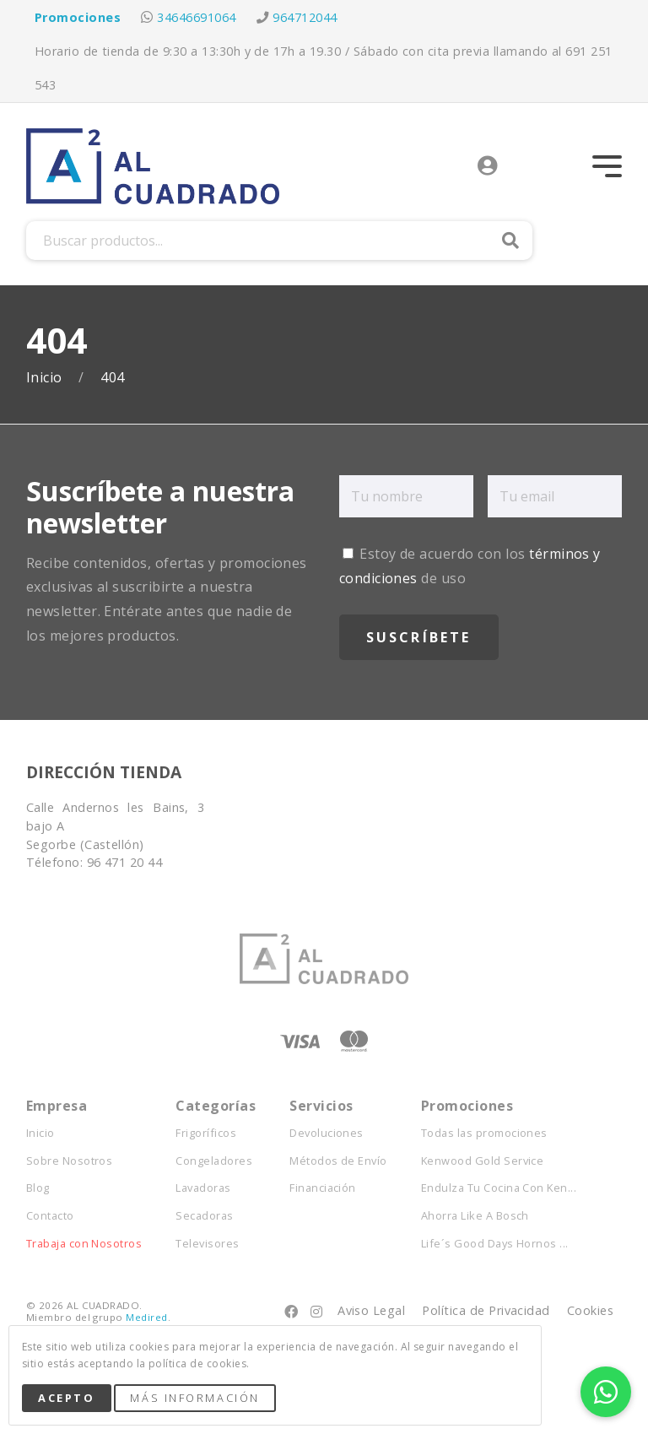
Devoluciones (326, 1133)
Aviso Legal (371, 1310)
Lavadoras (203, 1187)
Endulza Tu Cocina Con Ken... (498, 1187)
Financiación (322, 1187)
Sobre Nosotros (69, 1160)
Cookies (590, 1310)
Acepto (66, 1397)
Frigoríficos (206, 1133)
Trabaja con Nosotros (84, 1243)
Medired (146, 1317)
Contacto (50, 1215)
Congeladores (214, 1160)
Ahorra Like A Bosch (475, 1215)
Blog (38, 1187)
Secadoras (204, 1215)
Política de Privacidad (486, 1310)
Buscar (510, 240)
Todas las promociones (484, 1133)
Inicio (46, 378)
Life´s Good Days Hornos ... (495, 1243)
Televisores (207, 1243)
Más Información (194, 1397)
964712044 (305, 17)
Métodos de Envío (338, 1160)
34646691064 (196, 17)
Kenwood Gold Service (482, 1160)
